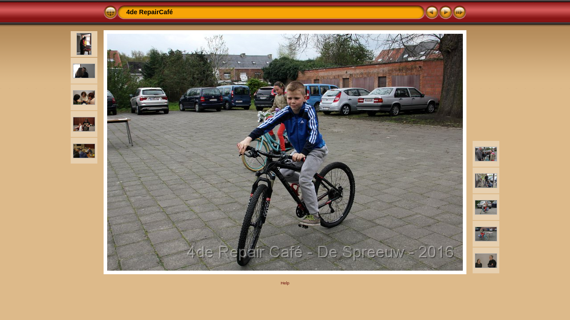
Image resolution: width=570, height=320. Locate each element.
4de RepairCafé (149, 12)
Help (285, 282)
